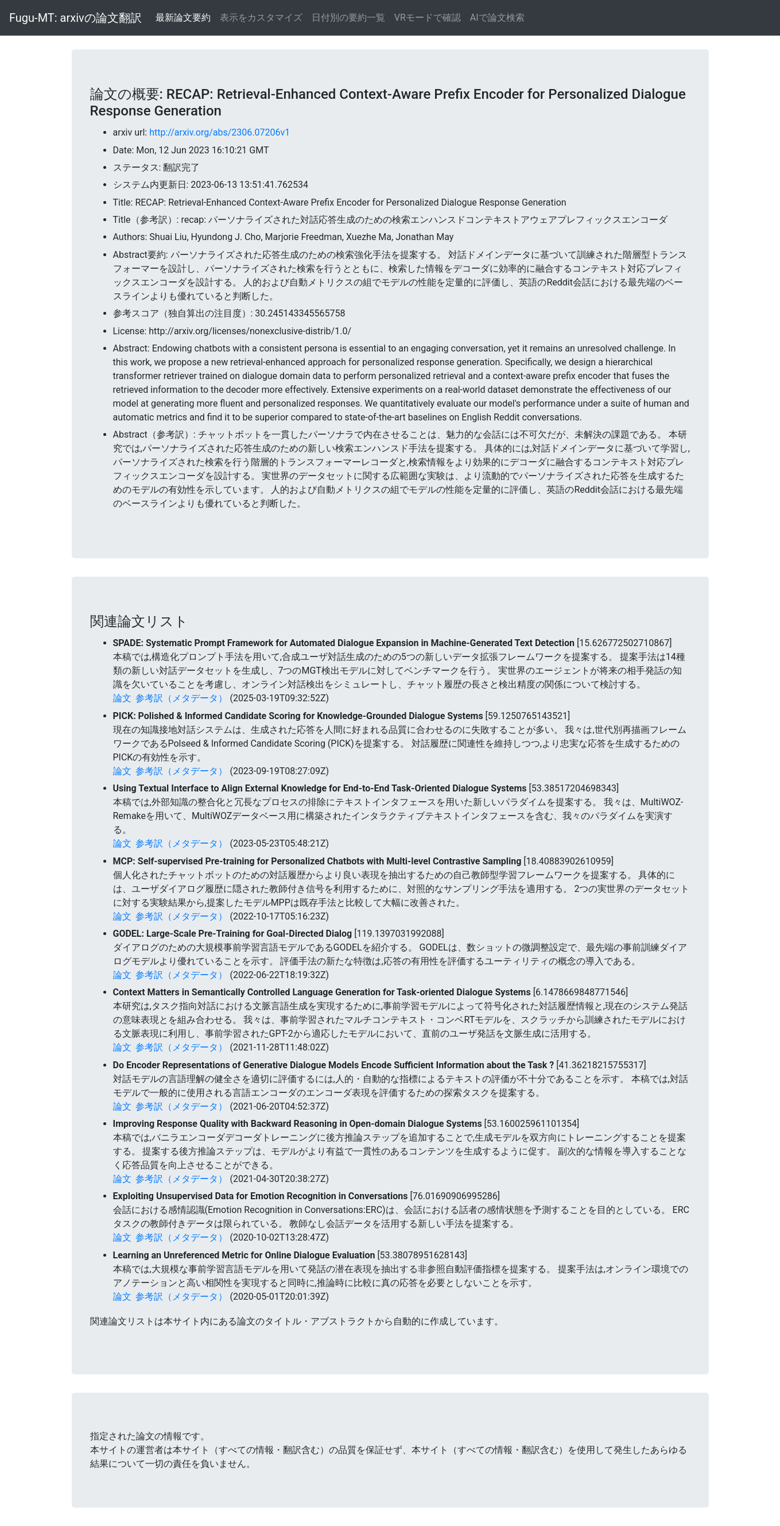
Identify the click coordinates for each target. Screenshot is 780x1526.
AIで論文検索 (497, 17)
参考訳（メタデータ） (181, 698)
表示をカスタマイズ (261, 17)
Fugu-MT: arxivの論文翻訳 (75, 18)
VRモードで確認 (427, 17)
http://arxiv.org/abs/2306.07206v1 (219, 132)
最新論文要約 (183, 17)
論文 (122, 698)
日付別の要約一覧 (348, 17)
